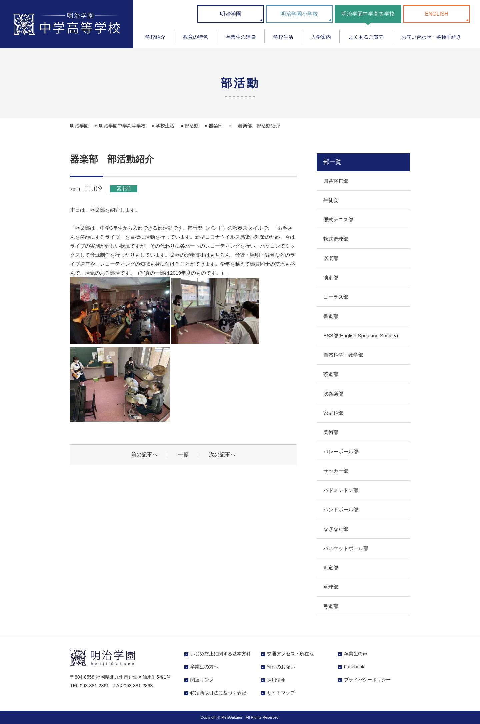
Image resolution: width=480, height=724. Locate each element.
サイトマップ (281, 692)
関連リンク (202, 679)
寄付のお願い (281, 666)
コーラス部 (335, 297)
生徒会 (330, 200)
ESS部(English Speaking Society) (360, 335)
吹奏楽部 (333, 393)
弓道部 (330, 606)
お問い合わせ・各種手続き (431, 37)
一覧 (183, 454)
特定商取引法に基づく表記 (218, 692)
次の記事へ (222, 454)
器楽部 (216, 125)
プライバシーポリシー (367, 679)
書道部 (330, 316)
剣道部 (330, 567)
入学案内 (321, 37)
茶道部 (330, 374)
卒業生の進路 (241, 37)
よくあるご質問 (366, 37)
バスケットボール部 (345, 548)
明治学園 (230, 14)
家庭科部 (333, 413)
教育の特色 (195, 37)
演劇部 (330, 277)
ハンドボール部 (340, 509)
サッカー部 (335, 471)
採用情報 (276, 679)
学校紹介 (155, 37)
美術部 (330, 432)
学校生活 (283, 37)
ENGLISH (436, 14)
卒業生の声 (355, 653)
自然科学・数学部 (343, 355)
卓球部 (330, 587)
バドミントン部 (340, 490)
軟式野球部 (335, 239)
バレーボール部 (340, 451)
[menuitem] (155, 39)
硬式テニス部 (338, 219)
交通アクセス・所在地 (290, 653)
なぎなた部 (335, 529)
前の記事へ (144, 454)
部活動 (192, 125)
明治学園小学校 (299, 14)
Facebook (354, 666)
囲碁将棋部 (335, 181)
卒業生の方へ (204, 666)
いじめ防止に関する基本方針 (220, 653)
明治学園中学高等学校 (368, 14)
